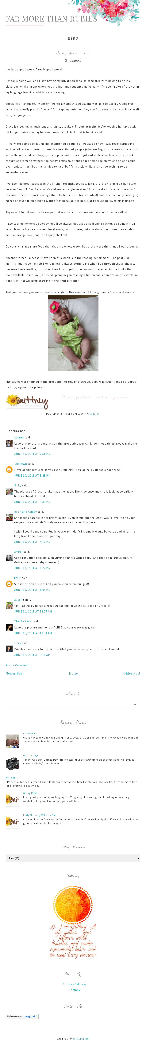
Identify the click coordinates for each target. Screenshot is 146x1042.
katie (17, 578)
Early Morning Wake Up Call (39, 815)
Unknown (20, 464)
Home (73, 673)
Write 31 (10, 777)
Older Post (131, 673)
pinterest (121, 397)
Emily (17, 485)
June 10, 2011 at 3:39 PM (32, 502)
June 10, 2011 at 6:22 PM (32, 568)
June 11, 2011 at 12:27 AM (33, 611)
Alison (18, 599)
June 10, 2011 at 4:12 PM (32, 542)
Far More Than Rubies (51, 18)
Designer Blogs (81, 1039)
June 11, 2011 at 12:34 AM (33, 633)
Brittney (74, 990)
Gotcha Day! (30, 755)
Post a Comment (17, 665)
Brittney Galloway (74, 984)
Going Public (31, 793)
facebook (83, 397)
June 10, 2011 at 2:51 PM (32, 454)
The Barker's (23, 621)
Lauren (19, 437)
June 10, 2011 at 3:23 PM (32, 475)
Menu (73, 38)
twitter (102, 397)
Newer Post (15, 673)
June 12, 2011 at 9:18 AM (32, 655)
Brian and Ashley (25, 511)
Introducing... (31, 733)
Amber (18, 551)
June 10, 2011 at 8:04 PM (32, 590)
